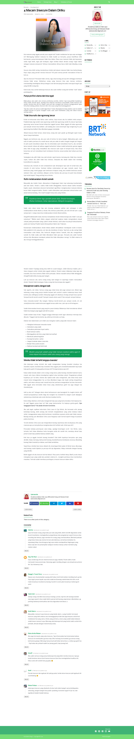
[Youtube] (109, 731)
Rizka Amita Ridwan (34, 633)
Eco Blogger (104, 51)
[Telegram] (54, 503)
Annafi (30, 653)
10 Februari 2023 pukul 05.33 (45, 685)
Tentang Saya (47, 2)
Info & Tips (104, 45)
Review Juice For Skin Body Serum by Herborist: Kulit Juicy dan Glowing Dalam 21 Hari (98, 191)
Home (39, 2)
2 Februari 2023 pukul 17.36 (39, 670)
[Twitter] (44, 503)
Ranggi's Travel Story (35, 574)
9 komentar (49, 14)
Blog (55, 2)
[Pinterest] (78, 503)
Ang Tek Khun (32, 557)
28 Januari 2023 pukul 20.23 (43, 594)
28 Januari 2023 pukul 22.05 (49, 633)
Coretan (89, 51)
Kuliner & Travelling (90, 48)
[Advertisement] (53, 254)
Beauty (103, 48)
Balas (26, 550)
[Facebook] (34, 503)
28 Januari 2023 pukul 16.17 (45, 557)
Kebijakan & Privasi (66, 2)
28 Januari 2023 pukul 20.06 (50, 574)
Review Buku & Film (90, 45)
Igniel (108, 736)
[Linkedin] (70, 503)
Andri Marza (32, 611)
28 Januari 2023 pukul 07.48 (41, 530)
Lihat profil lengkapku (97, 34)
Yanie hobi (31, 594)
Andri (29, 670)
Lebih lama (77, 509)
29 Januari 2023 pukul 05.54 (40, 653)
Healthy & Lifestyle (91, 54)
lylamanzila (34, 494)
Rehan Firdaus (32, 685)
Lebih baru (28, 509)
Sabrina (30, 530)
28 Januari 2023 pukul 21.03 (44, 611)
